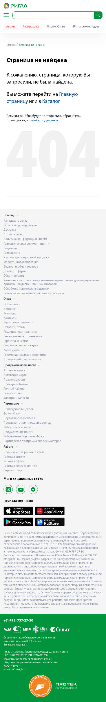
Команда (9, 313)
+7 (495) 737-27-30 (18, 620)
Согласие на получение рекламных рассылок (34, 293)
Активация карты (15, 375)
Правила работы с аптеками (22, 359)
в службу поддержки (42, 120)
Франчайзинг (13, 413)
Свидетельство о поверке (21, 345)
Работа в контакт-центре (20, 466)
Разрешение (12, 253)
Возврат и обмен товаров (21, 266)
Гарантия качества (16, 341)
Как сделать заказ (15, 220)
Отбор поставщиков (17, 427)
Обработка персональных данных (26, 288)
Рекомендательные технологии (25, 355)
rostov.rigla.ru (43, 537)
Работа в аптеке (14, 457)
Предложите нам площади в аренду (27, 423)
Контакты (10, 318)
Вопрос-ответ (13, 393)
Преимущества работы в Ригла (24, 452)
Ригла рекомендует (86, 26)
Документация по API (18, 432)
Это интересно (14, 234)
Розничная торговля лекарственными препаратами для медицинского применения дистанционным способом (51, 282)
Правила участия (15, 379)
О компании (12, 304)
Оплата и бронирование (20, 225)
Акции (10, 26)
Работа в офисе (14, 461)
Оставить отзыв (14, 327)
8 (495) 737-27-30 (73, 551)
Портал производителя (19, 418)
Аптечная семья (14, 370)
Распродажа (31, 26)
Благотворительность (18, 322)
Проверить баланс (16, 384)
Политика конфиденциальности (25, 239)
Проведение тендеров (19, 409)
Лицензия (10, 248)
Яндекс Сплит (56, 26)
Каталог (51, 101)
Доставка (10, 230)
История (9, 309)
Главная (11, 45)
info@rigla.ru (19, 669)
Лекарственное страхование (23, 336)
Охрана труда (13, 470)
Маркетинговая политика (21, 262)
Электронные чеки (16, 398)
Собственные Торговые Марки (24, 436)
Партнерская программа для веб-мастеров (32, 441)
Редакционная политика (20, 332)
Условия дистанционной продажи (26, 257)
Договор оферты (15, 271)
